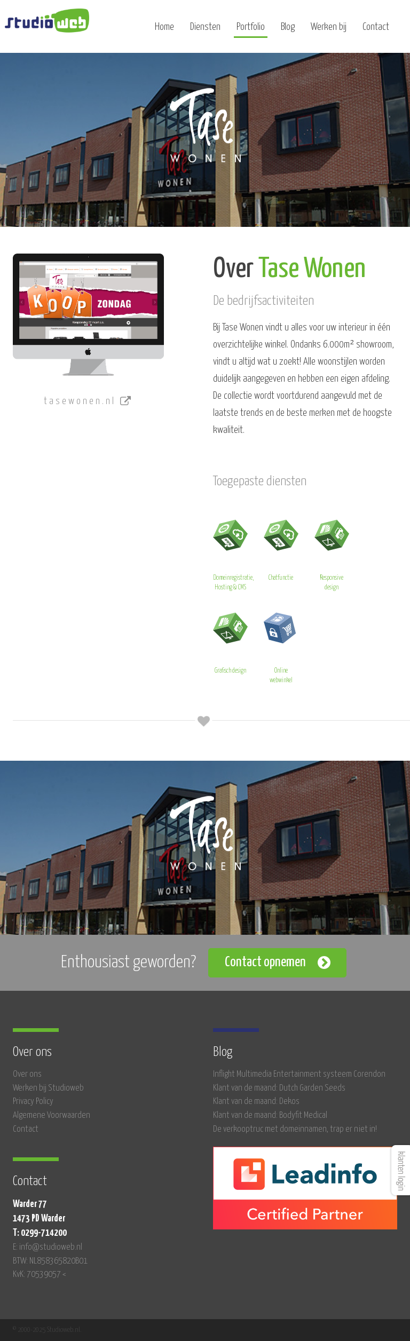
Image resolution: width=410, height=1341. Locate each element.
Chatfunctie (281, 548)
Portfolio (250, 31)
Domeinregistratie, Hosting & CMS (233, 553)
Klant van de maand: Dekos (256, 1101)
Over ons (27, 1074)
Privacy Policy (33, 1101)
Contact (375, 31)
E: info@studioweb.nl (47, 1247)
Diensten (205, 31)
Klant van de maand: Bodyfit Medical (270, 1115)
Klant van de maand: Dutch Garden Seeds (279, 1088)
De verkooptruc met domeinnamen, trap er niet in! (295, 1129)
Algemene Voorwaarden (51, 1115)
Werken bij (328, 31)
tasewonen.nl (88, 401)
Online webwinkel (281, 646)
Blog (288, 31)
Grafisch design (230, 641)
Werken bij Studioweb (48, 1088)
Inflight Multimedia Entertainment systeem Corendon (299, 1074)
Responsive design (331, 553)
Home (164, 31)
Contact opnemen (265, 962)
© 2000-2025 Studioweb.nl (46, 1330)
